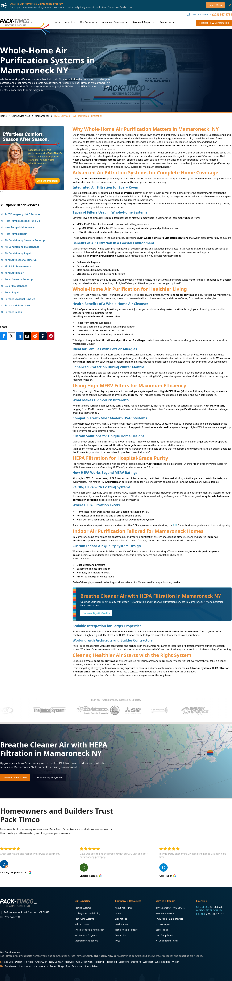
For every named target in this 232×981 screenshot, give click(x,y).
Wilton (175, 961)
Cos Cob (8, 961)
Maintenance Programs (85, 935)
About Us (70, 22)
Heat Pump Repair (164, 935)
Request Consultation (214, 22)
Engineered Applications (86, 940)
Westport (148, 961)
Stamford (124, 961)
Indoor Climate (81, 924)
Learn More (215, 5)
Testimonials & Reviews (126, 929)
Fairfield (28, 961)
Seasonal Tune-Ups (165, 913)
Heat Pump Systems (84, 918)
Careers (118, 913)
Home (57, 22)
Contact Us (120, 935)
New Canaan (56, 961)
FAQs (117, 940)
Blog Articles (121, 918)
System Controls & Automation (89, 929)
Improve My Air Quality (96, 613)
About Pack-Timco (123, 907)
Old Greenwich (84, 961)
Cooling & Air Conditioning (87, 913)
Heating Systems (82, 907)
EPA (175, 525)
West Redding (162, 961)
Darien (18, 961)
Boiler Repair (162, 929)
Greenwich (41, 961)
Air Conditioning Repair (167, 940)
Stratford (136, 961)
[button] (89, 22)
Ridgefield (111, 961)
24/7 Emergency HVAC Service (170, 907)
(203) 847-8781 (222, 14)
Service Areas (121, 924)
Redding (99, 961)
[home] (16, 22)
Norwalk (69, 961)
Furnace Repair (163, 924)
